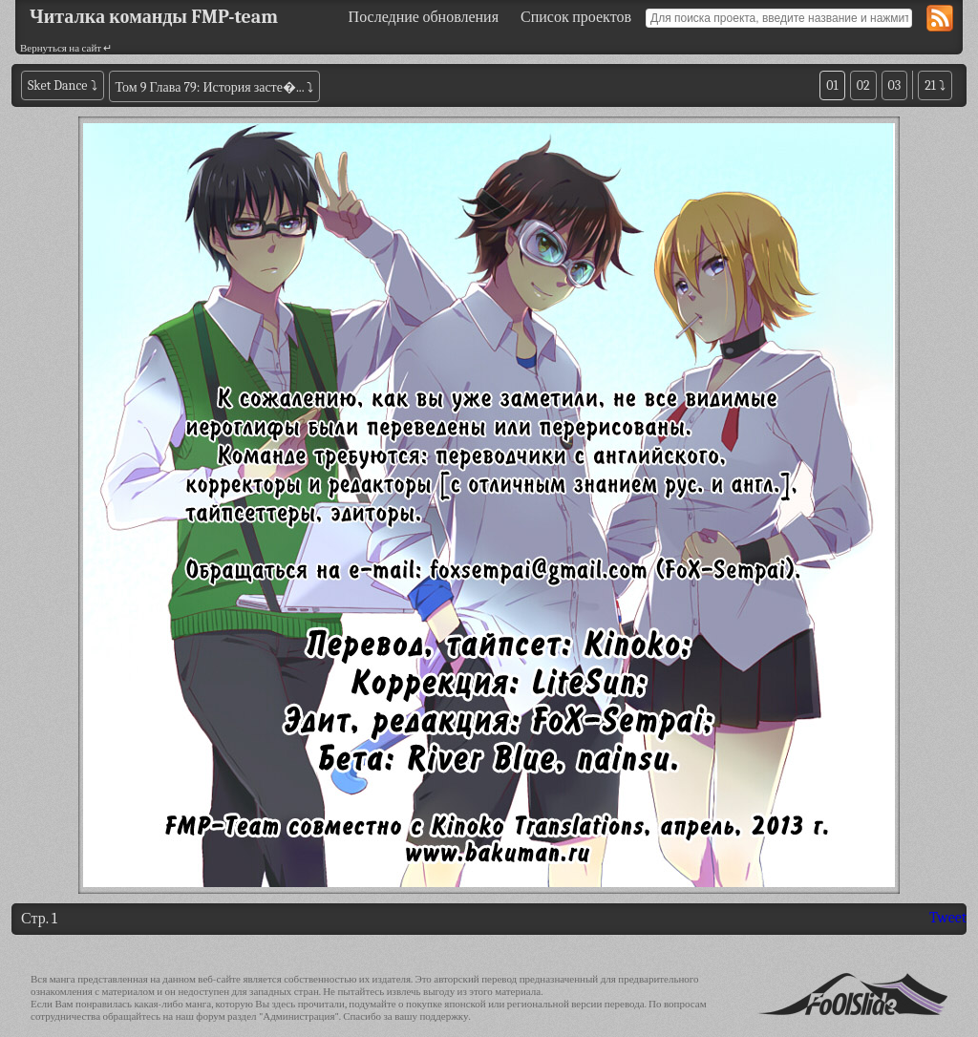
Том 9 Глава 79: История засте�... (210, 87)
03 (895, 85)
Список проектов (576, 17)
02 (863, 85)
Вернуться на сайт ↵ (66, 48)
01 (832, 85)
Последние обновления (424, 17)
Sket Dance (57, 85)
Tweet (948, 917)
